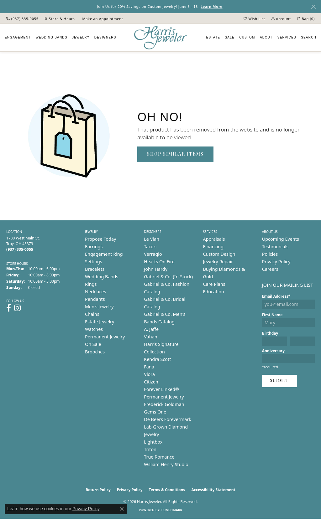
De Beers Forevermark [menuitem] (167, 419)
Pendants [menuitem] (95, 299)
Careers (270, 269)
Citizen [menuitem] (151, 382)
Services (286, 37)
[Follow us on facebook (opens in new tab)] (8, 308)
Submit (279, 381)
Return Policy (98, 489)
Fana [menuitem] (149, 367)
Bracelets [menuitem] (94, 269)
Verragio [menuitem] (153, 254)
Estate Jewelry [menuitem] (99, 322)
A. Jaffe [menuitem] (151, 329)
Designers (105, 37)
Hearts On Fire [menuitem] (159, 262)
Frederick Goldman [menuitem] (164, 404)
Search (308, 37)
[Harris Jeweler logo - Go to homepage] (160, 37)
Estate (213, 37)
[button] (254, 18)
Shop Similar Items (175, 154)
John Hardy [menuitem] (155, 269)
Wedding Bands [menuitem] (101, 277)
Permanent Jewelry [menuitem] (105, 337)
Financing (213, 246)
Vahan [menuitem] (150, 337)
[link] (22, 18)
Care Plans (214, 284)
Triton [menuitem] (150, 449)
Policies (270, 254)
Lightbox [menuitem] (153, 442)
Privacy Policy (276, 262)
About (266, 37)
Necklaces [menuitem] (95, 292)
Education (213, 292)
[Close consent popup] (122, 509)
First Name (272, 314)
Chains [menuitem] (92, 314)
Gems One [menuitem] (155, 412)
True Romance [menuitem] (159, 457)
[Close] (313, 7)
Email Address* (276, 296)
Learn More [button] (212, 6)
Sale (229, 37)
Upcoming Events (280, 239)
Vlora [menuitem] (149, 374)
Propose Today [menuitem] (100, 239)
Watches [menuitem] (94, 329)
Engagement (18, 37)
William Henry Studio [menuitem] (166, 464)
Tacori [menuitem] (150, 246)
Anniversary (273, 350)
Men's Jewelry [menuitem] (99, 307)
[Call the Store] (19, 249)
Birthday (270, 333)
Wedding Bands (51, 37)
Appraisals (214, 239)
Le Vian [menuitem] (151, 239)
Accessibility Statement (213, 489)
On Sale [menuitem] (93, 344)
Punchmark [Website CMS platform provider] (171, 510)
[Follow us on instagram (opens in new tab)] (17, 308)
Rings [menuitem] (91, 284)
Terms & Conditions (167, 489)
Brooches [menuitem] (95, 352)
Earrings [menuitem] (94, 246)
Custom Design (219, 254)
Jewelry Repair (218, 262)
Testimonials (275, 246)
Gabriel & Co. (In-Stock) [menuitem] (168, 277)
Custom (247, 37)
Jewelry (80, 37)
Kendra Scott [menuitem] (157, 359)
